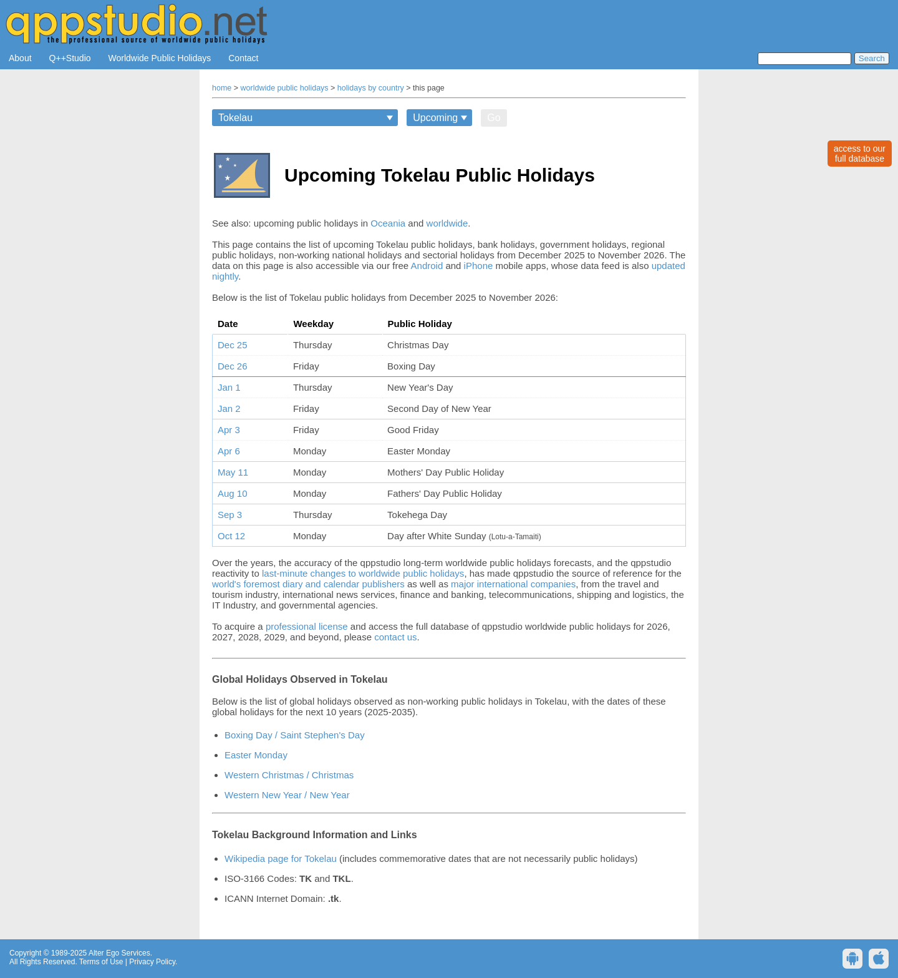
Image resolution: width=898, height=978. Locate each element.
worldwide (447, 223)
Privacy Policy (152, 961)
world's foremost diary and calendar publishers (308, 584)
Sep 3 (230, 514)
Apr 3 (229, 429)
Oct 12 (231, 536)
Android (427, 265)
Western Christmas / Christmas (289, 775)
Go (493, 117)
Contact (243, 58)
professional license (307, 626)
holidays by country (370, 88)
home (221, 88)
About (20, 58)
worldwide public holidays (285, 88)
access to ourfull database (860, 154)
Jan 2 (229, 408)
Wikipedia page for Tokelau (280, 858)
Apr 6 (229, 451)
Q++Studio (70, 58)
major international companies (513, 584)
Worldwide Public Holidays (160, 58)
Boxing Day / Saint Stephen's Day (294, 735)
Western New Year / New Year (287, 795)
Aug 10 (233, 493)
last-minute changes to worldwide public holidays (363, 573)
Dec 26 (233, 366)
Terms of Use (101, 961)
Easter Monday (255, 755)
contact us (395, 637)
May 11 (233, 472)
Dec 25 (233, 345)
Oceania (387, 223)
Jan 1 (229, 387)
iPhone (478, 265)
